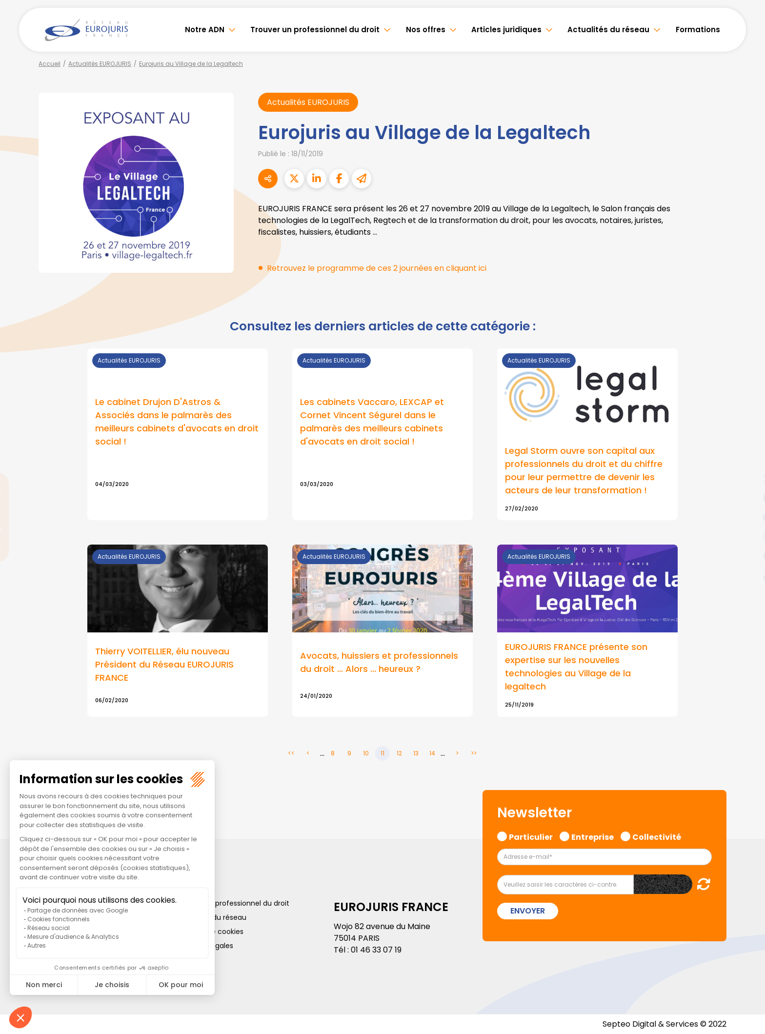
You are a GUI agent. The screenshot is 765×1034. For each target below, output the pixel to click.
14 (432, 753)
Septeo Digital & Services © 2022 (664, 1024)
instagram (745, 537)
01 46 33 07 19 (376, 949)
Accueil (49, 64)
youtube (745, 517)
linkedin (745, 498)
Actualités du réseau (608, 29)
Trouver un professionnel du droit (315, 29)
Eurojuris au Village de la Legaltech (191, 64)
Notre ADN (204, 29)
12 (399, 753)
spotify (745, 556)
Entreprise (592, 835)
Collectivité (656, 835)
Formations (698, 29)
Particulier (531, 835)
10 (366, 753)
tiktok (745, 576)
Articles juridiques (506, 29)
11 (382, 753)
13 (416, 753)
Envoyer (527, 910)
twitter (745, 478)
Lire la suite (177, 434)
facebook (745, 458)
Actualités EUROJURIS (99, 64)
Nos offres (425, 29)
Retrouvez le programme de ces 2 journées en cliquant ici (376, 268)
